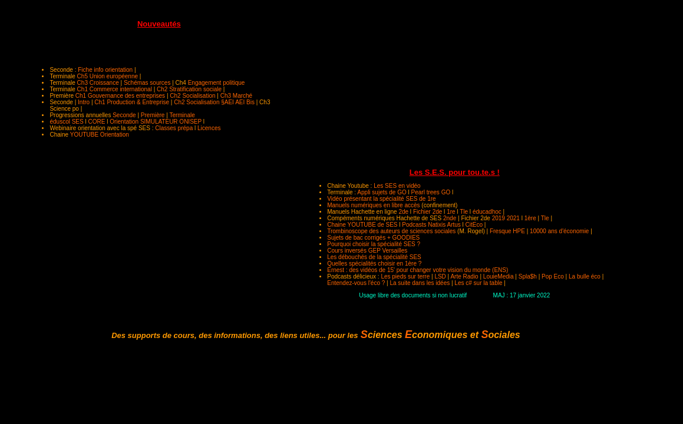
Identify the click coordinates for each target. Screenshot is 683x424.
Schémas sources (147, 83)
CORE (96, 121)
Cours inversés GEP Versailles (367, 250)
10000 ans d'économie (559, 231)
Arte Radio (464, 276)
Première (153, 115)
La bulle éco (584, 276)
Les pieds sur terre (405, 276)
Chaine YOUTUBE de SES (362, 224)
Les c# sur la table (478, 283)
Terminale (181, 115)
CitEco (474, 224)
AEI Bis (245, 102)
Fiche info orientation (105, 70)
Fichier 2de (427, 211)
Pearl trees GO (431, 192)
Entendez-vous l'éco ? (356, 283)
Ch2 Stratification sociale (189, 89)
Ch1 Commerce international (114, 89)
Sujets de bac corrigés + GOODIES (373, 237)
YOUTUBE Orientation (99, 134)
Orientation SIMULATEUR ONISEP (156, 121)
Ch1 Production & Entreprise (132, 102)
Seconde (124, 115)
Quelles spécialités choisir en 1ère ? (374, 263)
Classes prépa (174, 128)
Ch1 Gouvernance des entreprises (120, 95)
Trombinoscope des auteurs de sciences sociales (391, 231)
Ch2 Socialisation (192, 95)
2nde (449, 218)
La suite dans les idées (420, 283)
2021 (513, 218)
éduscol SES (66, 121)
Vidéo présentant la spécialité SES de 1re (381, 199)
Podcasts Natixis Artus (431, 224)
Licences (208, 128)
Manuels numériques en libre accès (373, 205)
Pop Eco (553, 276)
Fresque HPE (507, 231)
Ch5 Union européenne (107, 76)
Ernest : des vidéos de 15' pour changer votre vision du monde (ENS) (417, 270)
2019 (498, 218)
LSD (440, 276)
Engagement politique (216, 83)
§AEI (227, 102)
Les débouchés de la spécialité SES (374, 257)
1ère (530, 218)
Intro (84, 102)
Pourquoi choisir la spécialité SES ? (373, 244)
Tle (464, 211)
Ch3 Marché (236, 95)
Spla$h (528, 276)
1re (451, 211)
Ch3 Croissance (98, 83)
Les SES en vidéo (397, 186)
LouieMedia (498, 276)
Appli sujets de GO (381, 192)
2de (403, 211)
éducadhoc (487, 211)
